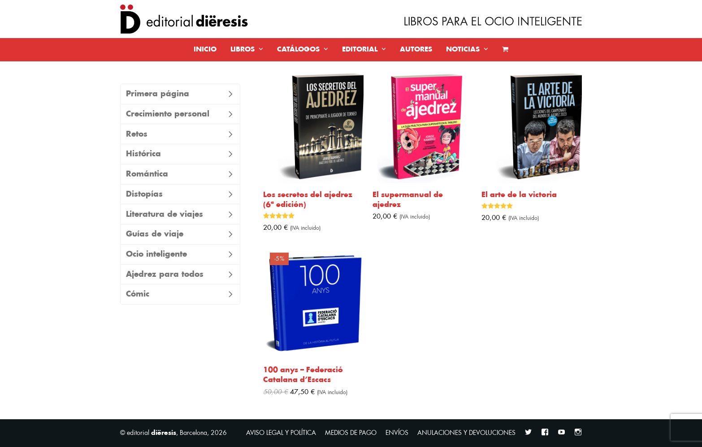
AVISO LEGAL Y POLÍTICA (281, 433)
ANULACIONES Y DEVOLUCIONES (466, 433)
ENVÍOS (397, 433)
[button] (505, 50)
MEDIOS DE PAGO (351, 433)
